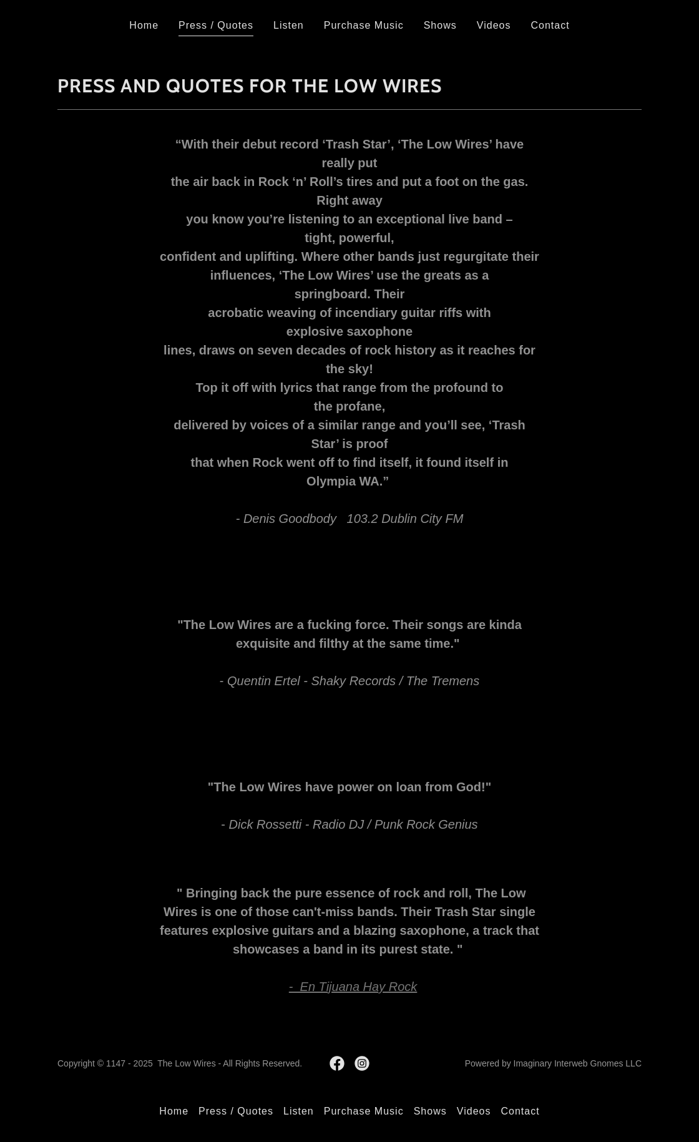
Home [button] (173, 1111)
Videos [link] (494, 25)
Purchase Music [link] (364, 25)
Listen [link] (288, 25)
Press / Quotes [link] (215, 25)
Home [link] (144, 25)
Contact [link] (549, 25)
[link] (337, 1063)
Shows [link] (440, 25)
